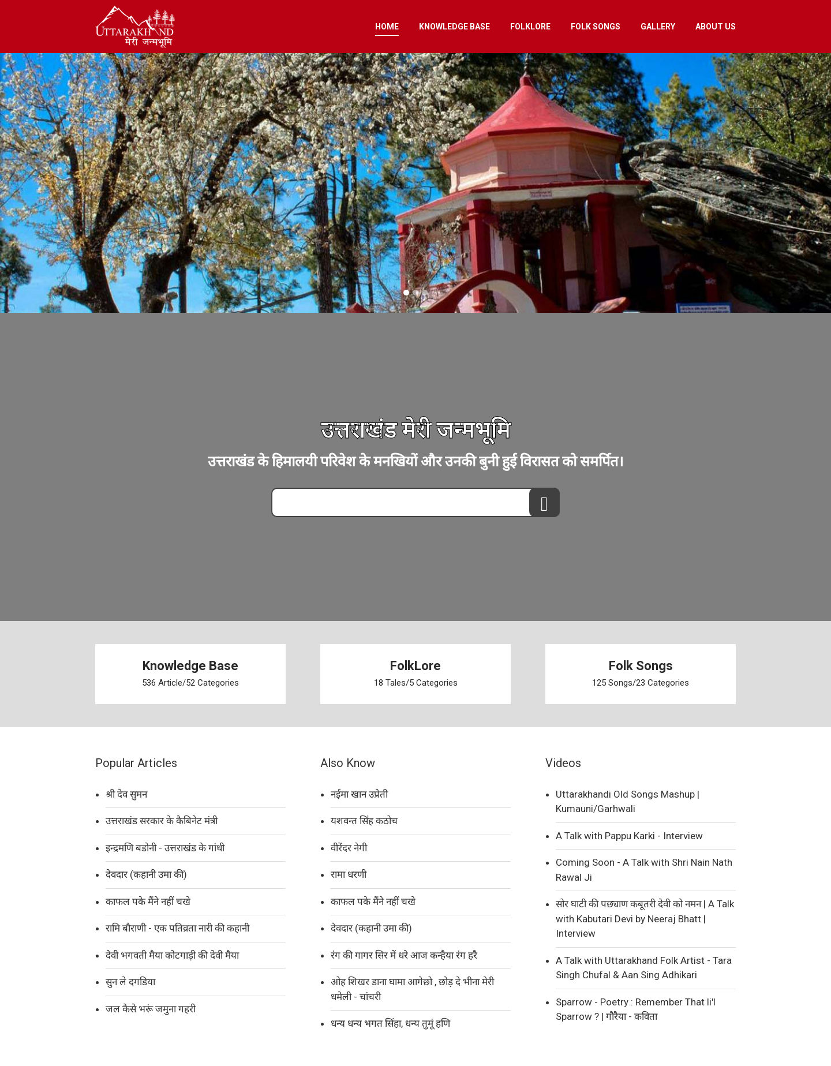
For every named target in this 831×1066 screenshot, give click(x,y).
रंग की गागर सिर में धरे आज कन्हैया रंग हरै (404, 955)
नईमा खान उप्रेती (359, 794)
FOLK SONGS (595, 26)
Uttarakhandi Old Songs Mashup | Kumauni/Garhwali (627, 801)
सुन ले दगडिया (130, 982)
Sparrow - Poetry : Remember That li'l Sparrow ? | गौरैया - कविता (636, 1009)
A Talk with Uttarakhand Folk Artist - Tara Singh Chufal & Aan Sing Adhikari (644, 968)
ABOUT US (715, 26)
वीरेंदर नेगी (349, 848)
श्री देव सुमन (126, 794)
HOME (387, 26)
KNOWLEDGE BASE (454, 26)
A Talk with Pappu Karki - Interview (629, 835)
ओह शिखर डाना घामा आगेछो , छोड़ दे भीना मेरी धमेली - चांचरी (412, 989)
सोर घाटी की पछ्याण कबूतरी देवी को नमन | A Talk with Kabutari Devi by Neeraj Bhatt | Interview (645, 918)
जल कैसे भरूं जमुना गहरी (151, 1009)
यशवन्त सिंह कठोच (364, 820)
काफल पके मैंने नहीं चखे (148, 901)
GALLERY (658, 26)
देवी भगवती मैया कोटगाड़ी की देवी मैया (172, 955)
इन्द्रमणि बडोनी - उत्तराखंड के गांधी (165, 848)
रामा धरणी (348, 874)
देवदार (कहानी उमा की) (146, 874)
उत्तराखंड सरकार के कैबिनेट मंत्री (162, 820)
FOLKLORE (530, 26)
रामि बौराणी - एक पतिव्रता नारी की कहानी (177, 928)
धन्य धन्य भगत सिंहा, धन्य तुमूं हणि (390, 1023)
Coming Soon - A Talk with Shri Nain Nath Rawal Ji (644, 869)
